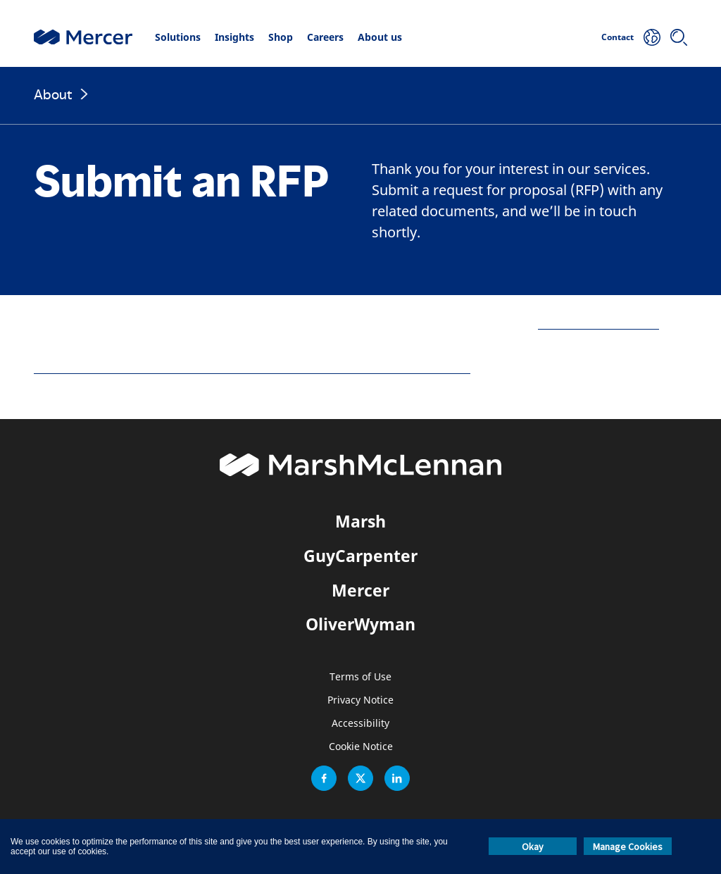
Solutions (178, 37)
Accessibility (360, 723)
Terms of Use (360, 677)
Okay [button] (533, 846)
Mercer (360, 590)
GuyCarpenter (360, 555)
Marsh (360, 521)
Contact (617, 37)
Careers (325, 37)
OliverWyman (360, 624)
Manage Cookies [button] (628, 846)
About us (380, 37)
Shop (280, 37)
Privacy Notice (360, 700)
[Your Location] (652, 37)
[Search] (678, 37)
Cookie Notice (361, 746)
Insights (234, 37)
